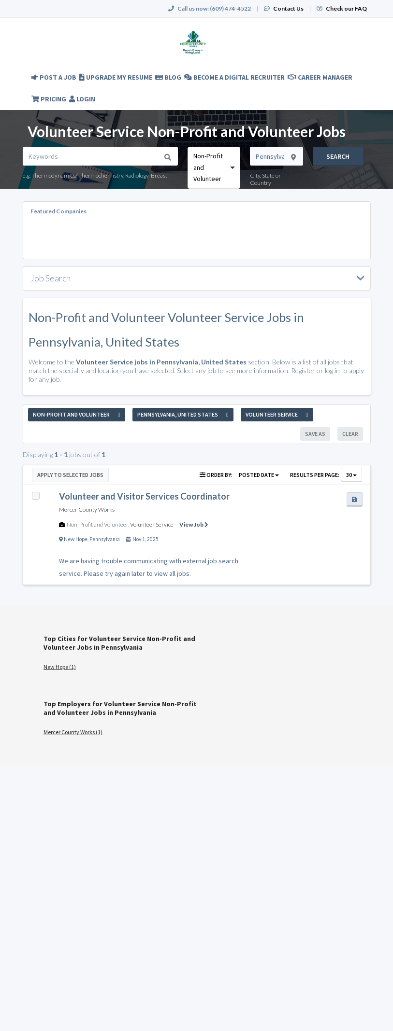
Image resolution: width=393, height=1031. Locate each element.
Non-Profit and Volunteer (97, 524)
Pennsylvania (104, 539)
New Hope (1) (60, 666)
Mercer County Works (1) (73, 732)
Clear (350, 433)
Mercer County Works (87, 509)
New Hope (75, 539)
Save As (315, 433)
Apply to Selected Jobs (70, 474)
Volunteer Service (152, 524)
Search (337, 156)
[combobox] (214, 167)
